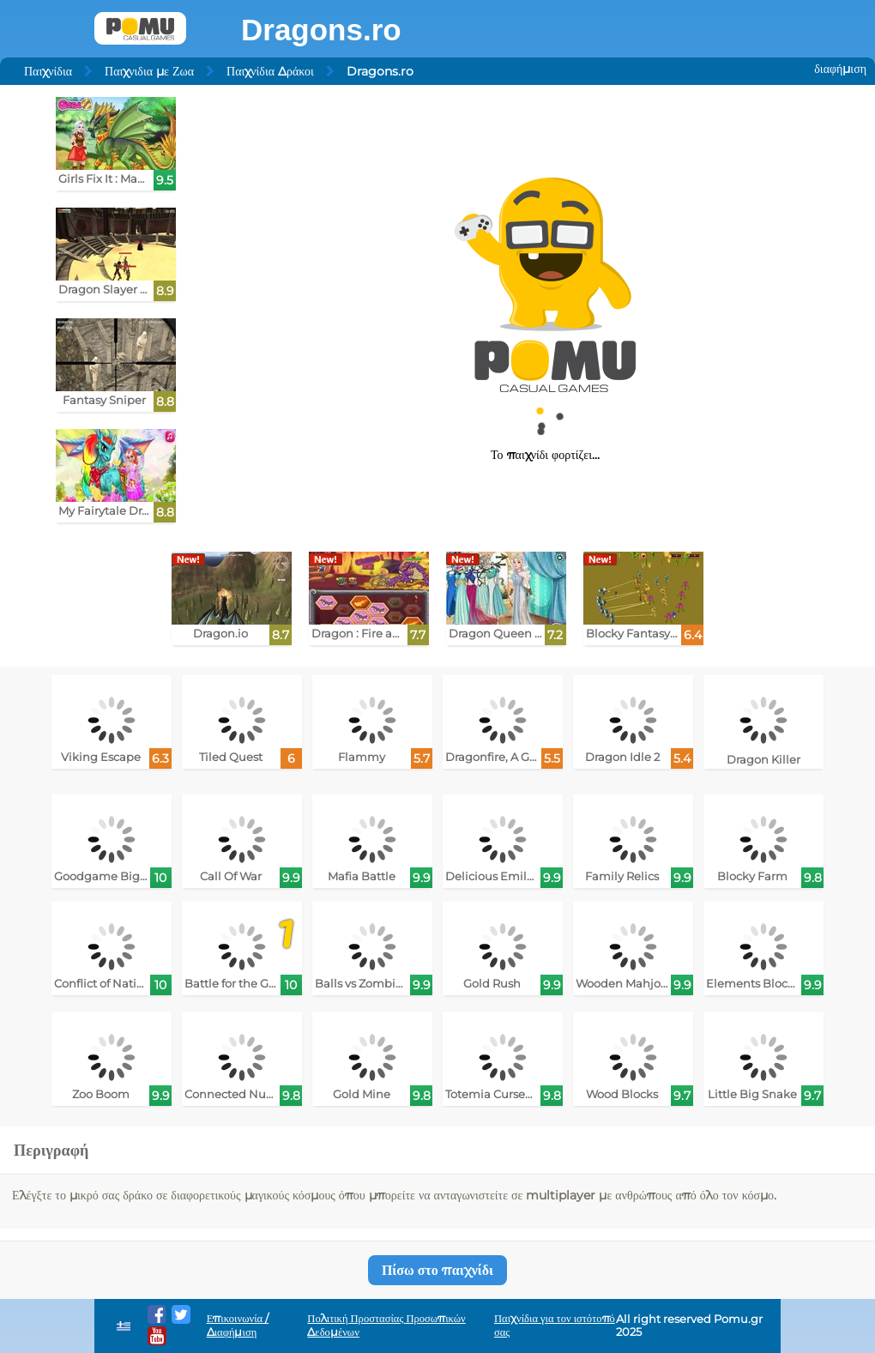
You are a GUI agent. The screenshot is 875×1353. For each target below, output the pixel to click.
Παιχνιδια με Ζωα (149, 71)
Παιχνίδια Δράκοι (270, 71)
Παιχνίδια (48, 71)
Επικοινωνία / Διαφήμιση (238, 1325)
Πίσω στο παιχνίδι (437, 1270)
